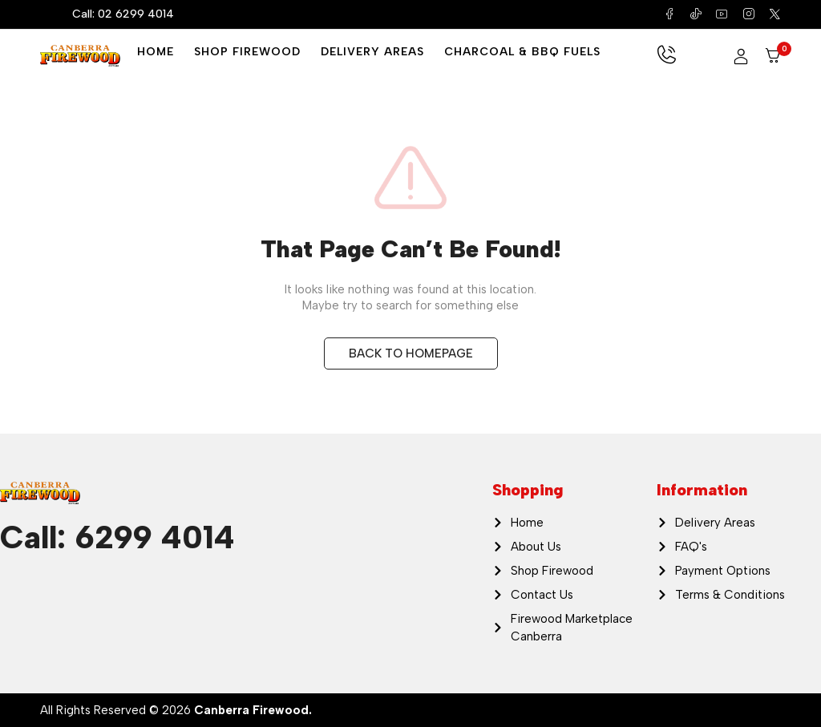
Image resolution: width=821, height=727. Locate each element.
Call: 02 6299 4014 (123, 14)
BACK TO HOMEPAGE (411, 353)
